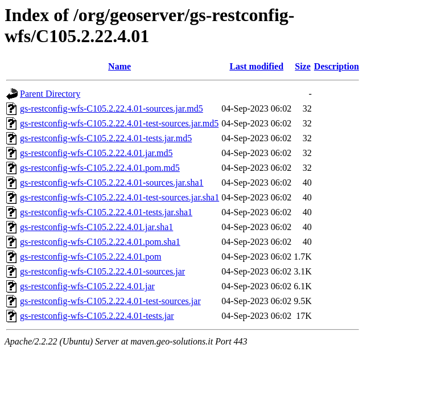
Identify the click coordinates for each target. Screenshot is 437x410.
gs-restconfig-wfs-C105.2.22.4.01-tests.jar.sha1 (106, 212)
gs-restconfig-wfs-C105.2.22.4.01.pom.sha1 (100, 242)
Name (119, 66)
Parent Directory (50, 94)
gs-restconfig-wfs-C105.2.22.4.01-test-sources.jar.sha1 (119, 197)
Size (303, 66)
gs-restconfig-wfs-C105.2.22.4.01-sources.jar (102, 271)
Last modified (256, 66)
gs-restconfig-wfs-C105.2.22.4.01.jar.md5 (96, 153)
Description (336, 66)
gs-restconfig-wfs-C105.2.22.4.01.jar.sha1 (96, 227)
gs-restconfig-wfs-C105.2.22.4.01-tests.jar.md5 (106, 138)
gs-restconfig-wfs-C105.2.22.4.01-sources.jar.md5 (111, 108)
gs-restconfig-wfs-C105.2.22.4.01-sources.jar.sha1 (112, 182)
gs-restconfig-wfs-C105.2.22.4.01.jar (87, 286)
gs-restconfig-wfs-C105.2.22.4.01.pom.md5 (100, 168)
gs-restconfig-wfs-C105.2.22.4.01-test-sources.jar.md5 (119, 123)
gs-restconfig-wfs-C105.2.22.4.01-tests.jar (97, 316)
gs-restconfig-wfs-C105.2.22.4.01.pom (90, 256)
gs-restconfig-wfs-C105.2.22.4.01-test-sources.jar (110, 301)
